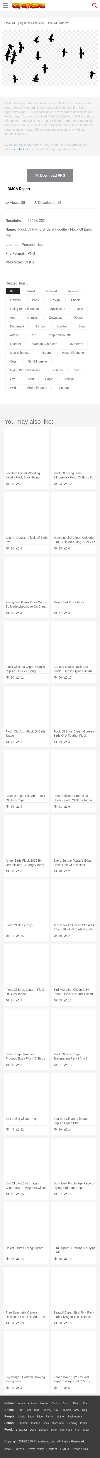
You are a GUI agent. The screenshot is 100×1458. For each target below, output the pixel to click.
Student (23, 1423)
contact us (21, 149)
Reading (72, 1423)
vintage (63, 387)
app (12, 317)
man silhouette (20, 352)
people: (9, 1416)
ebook (75, 300)
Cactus (55, 1403)
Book (46, 1423)
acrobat (62, 326)
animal (69, 379)
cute (13, 361)
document (17, 326)
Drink (54, 1429)
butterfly (57, 370)
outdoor (15, 344)
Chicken (66, 1410)
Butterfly (46, 1410)
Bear (28, 1410)
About (8, 1449)
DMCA (64, 1449)
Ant (20, 1410)
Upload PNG (81, 1449)
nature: (9, 1403)
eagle (49, 379)
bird (12, 291)
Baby (31, 1416)
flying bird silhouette (24, 309)
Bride (40, 1416)
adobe (14, 335)
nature (46, 352)
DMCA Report (19, 189)
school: (9, 1423)
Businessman (75, 1416)
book (35, 300)
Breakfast (21, 1429)
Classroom (58, 1423)
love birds (76, 344)
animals (32, 317)
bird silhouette (37, 387)
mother (60, 1416)
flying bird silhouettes (25, 370)
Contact (51, 1449)
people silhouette (60, 335)
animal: (9, 1410)
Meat (86, 1429)
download (56, 317)
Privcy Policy (35, 1449)
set (76, 370)
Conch (66, 1403)
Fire (84, 1403)
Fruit (77, 1429)
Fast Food (66, 1429)
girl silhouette (37, 361)
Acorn (21, 1403)
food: (8, 1429)
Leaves (44, 1403)
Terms (20, 1449)
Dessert (43, 1429)
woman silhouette (44, 344)
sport (30, 379)
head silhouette (73, 352)
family (49, 1416)
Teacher (35, 1423)
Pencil (83, 1423)
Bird (36, 1410)
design (55, 300)
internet (73, 291)
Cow (76, 1410)
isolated (51, 291)
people (78, 317)
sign (82, 326)
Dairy (33, 1429)
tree (33, 335)
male (79, 309)
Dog (84, 1410)
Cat (56, 1410)
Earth (76, 1403)
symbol (40, 326)
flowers (15, 300)
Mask (21, 1416)
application (57, 309)
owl (12, 379)
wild (13, 387)
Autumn (32, 1403)
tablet (31, 291)
